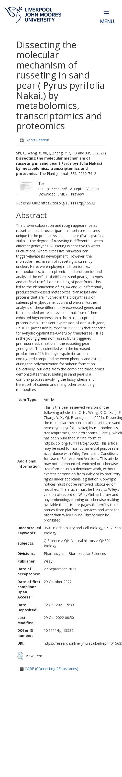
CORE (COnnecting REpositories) (49, 668)
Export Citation (34, 139)
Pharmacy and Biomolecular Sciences (75, 553)
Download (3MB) (52, 194)
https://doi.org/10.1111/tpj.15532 (68, 203)
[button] (20, 656)
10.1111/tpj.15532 (58, 630)
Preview (77, 194)
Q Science (52, 540)
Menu (107, 21)
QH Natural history (79, 540)
